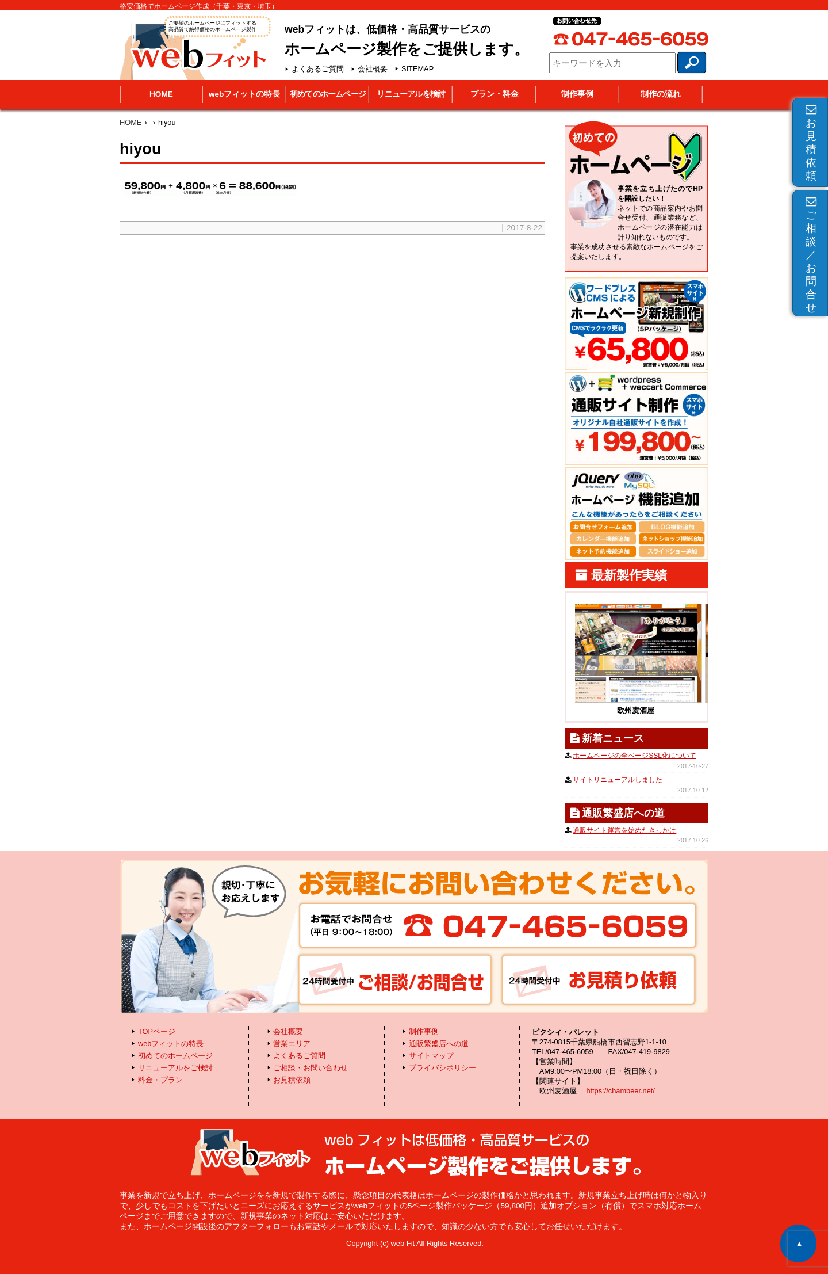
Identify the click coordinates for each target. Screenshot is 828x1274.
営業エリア (291, 1043)
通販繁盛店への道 (439, 1043)
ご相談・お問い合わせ (310, 1067)
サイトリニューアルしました (617, 780)
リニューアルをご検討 (175, 1067)
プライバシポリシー (442, 1067)
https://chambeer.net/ (620, 1090)
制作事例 (577, 94)
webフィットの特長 (244, 94)
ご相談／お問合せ (811, 255)
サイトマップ (431, 1055)
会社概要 (373, 68)
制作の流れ (661, 94)
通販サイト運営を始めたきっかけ (624, 830)
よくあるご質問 (318, 68)
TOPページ (156, 1031)
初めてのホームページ (328, 94)
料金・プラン (160, 1079)
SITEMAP (417, 68)
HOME (161, 94)
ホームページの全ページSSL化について (634, 756)
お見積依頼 (811, 143)
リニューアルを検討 (411, 94)
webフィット (194, 47)
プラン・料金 (494, 94)
